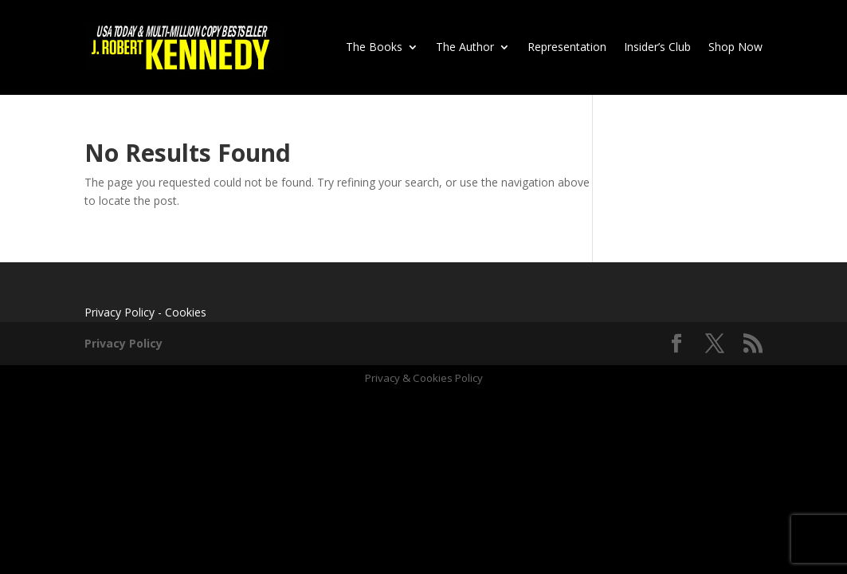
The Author (465, 46)
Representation (566, 46)
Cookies (185, 312)
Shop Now (735, 46)
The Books (374, 46)
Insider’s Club (657, 46)
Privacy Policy (119, 312)
